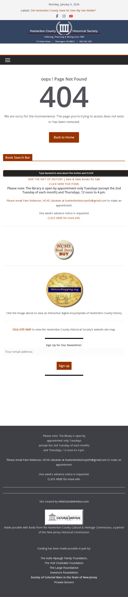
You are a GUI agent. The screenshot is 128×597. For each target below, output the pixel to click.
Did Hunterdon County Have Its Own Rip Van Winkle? (63, 10)
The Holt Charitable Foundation (64, 563)
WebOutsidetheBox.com (74, 501)
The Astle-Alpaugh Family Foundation (64, 558)
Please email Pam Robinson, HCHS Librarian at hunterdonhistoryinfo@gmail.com (57, 200)
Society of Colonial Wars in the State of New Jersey (64, 577)
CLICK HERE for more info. (64, 218)
